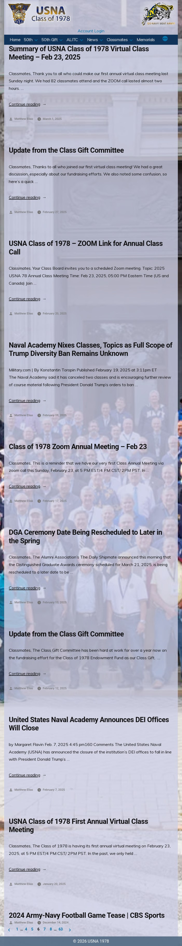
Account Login (91, 30)
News (92, 39)
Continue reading (27, 104)
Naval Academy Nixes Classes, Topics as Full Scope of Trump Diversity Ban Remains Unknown (90, 349)
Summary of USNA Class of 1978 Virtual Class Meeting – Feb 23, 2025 (79, 53)
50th (28, 39)
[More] (165, 39)
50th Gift (49, 39)
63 (61, 929)
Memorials (146, 39)
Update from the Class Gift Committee (66, 150)
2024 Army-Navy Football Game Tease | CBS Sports (87, 915)
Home (15, 39)
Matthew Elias (24, 119)
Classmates (117, 39)
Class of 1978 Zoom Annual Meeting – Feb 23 (78, 447)
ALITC (72, 39)
